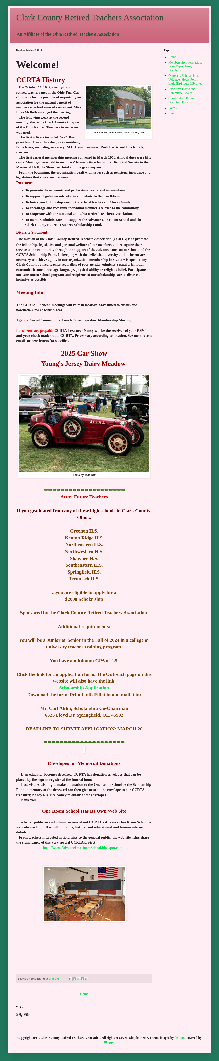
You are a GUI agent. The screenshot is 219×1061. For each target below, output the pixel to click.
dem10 (179, 1037)
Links (172, 113)
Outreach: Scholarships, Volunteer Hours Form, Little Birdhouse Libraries (185, 79)
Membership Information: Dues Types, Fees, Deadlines (185, 66)
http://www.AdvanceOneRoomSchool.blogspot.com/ (83, 848)
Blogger (109, 1042)
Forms (172, 108)
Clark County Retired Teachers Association (89, 17)
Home (84, 994)
